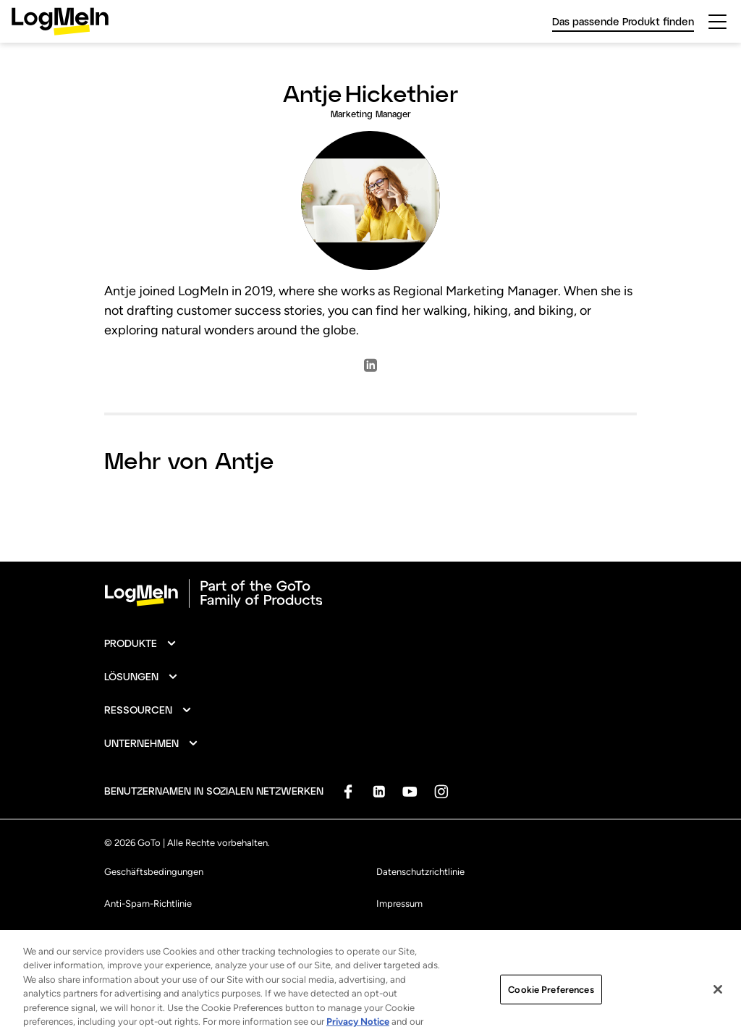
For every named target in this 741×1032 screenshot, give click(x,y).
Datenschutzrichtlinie (420, 871)
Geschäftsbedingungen (153, 871)
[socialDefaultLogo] (347, 791)
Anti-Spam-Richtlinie (148, 903)
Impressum (399, 903)
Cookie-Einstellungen (421, 935)
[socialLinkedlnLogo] (371, 370)
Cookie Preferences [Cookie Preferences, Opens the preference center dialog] (550, 1002)
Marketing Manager (371, 114)
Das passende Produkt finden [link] (623, 21)
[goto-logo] (370, 593)
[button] (140, 643)
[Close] (718, 1002)
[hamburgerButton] (717, 21)
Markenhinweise (137, 935)
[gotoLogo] (60, 21)
